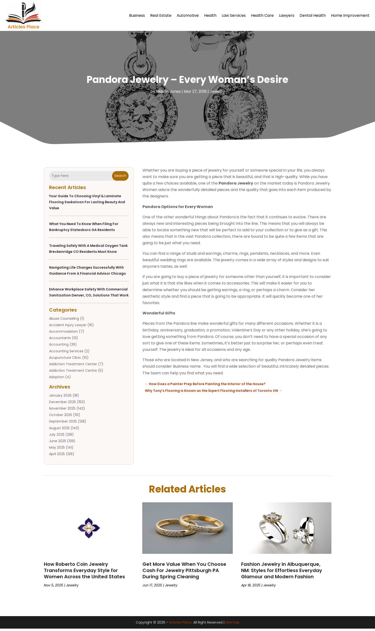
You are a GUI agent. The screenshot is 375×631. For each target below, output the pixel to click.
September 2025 (63, 423)
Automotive (188, 15)
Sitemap (232, 624)
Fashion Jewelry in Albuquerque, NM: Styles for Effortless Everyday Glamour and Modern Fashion (281, 572)
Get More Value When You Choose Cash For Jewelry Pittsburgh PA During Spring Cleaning (184, 572)
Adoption (56, 379)
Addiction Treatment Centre (73, 372)
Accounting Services (66, 353)
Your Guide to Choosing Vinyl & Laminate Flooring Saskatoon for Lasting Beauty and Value (87, 204)
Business (137, 15)
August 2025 (59, 430)
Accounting (58, 346)
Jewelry (217, 94)
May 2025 (57, 449)
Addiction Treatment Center (73, 366)
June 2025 (57, 443)
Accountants (60, 340)
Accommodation (63, 333)
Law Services (234, 15)
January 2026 (60, 397)
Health (210, 15)
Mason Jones (168, 94)
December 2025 (62, 404)
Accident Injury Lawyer (67, 327)
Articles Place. (180, 624)
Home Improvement (350, 15)
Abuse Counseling (64, 320)
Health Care (262, 15)
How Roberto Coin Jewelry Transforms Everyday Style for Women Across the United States (84, 572)
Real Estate (160, 15)
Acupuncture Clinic (65, 360)
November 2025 (62, 410)
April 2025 (57, 456)
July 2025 (56, 436)
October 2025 (60, 417)
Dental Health (313, 15)
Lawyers (286, 15)
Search (120, 178)
